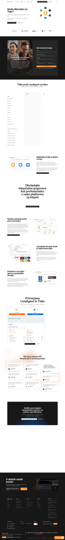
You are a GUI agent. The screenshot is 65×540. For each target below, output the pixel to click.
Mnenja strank (29, 504)
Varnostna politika (37, 538)
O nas (27, 500)
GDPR (48, 538)
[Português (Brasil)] (50, 532)
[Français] (35, 532)
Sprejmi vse (4, 537)
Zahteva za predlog (19, 507)
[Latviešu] (44, 532)
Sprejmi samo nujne (10, 537)
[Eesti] (32, 532)
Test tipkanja (39, 507)
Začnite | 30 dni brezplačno (12, 22)
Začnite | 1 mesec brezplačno (30, 343)
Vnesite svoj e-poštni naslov (40, 54)
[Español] (31, 532)
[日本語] (41, 532)
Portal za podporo (18, 500)
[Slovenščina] (56, 532)
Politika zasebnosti (43, 538)
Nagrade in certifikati (30, 502)
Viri (25, 1)
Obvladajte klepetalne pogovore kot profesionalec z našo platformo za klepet (13, 202)
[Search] (36, 2)
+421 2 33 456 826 (11, 523)
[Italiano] (40, 532)
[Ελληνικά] (28, 532)
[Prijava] (54, 2)
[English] (29, 532)
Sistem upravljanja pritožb (51, 512)
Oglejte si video (20, 22)
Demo (8, 501)
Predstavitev (50, 1)
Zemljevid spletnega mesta (54, 538)
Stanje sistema (18, 504)
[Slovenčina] (55, 532)
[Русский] (53, 532)
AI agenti (17, 1)
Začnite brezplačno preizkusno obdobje (32, 206)
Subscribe (55, 523)
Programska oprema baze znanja (52, 500)
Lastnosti (8, 504)
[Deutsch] (26, 532)
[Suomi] (34, 532)
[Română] (52, 532)
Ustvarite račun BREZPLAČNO (46, 66)
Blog (38, 500)
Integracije (8, 506)
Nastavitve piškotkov (18, 537)
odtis (27, 507)
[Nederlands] (46, 532)
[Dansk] (25, 532)
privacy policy (11, 535)
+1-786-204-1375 (11, 526)
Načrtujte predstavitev (23, 489)
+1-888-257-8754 (11, 525)
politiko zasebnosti (50, 68)
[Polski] (49, 532)
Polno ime (37, 50)
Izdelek (22, 1)
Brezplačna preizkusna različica (42, 1)
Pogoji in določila (31, 538)
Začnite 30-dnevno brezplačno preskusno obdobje (13, 489)
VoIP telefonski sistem (51, 505)
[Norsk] (47, 532)
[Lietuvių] (43, 532)
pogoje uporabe (45, 68)
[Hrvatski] (37, 532)
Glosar (38, 502)
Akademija (38, 504)
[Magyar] (38, 532)
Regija (37, 61)
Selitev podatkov (18, 502)
